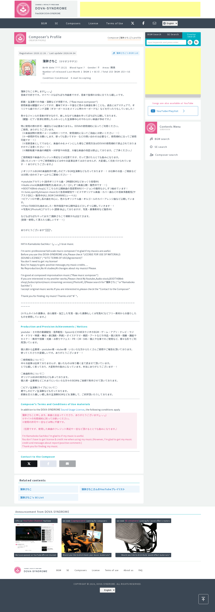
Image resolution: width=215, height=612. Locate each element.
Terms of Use (114, 23)
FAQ (141, 570)
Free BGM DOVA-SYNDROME (48, 13)
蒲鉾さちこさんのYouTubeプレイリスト (103, 489)
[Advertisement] (140, 9)
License (93, 23)
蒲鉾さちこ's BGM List (127, 53)
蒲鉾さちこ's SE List (32, 497)
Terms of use (111, 570)
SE (56, 23)
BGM (44, 23)
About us (128, 570)
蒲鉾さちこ (26, 489)
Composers (73, 23)
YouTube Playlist (167, 111)
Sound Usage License (72, 409)
